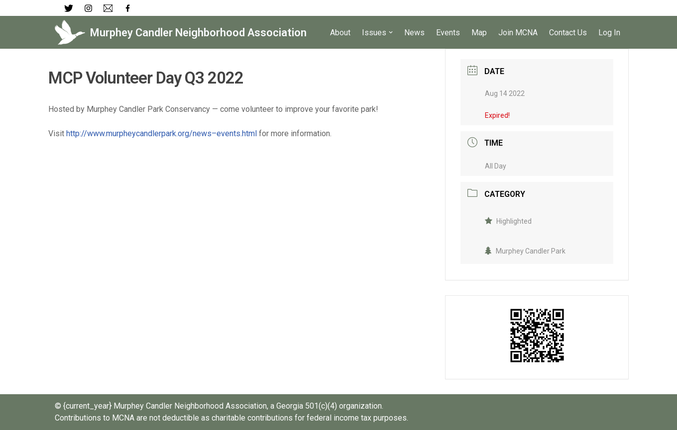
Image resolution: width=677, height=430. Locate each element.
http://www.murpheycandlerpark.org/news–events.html (161, 133)
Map (479, 32)
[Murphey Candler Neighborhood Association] (181, 32)
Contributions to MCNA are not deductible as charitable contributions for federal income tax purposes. (231, 418)
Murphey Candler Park (525, 251)
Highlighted (508, 221)
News (414, 32)
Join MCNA (518, 32)
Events (448, 32)
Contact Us (568, 32)
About (340, 32)
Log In (609, 32)
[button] (391, 32)
